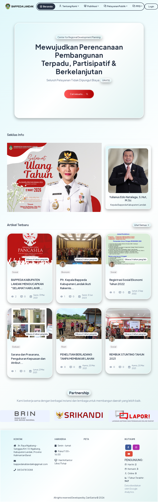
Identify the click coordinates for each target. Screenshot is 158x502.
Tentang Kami (68, 6)
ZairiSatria (91, 497)
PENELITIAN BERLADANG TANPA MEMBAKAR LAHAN (77, 356)
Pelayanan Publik (115, 6)
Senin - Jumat (63, 445)
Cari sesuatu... (79, 94)
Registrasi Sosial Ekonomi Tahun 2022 (125, 282)
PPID (136, 6)
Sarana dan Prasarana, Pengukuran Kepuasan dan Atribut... (28, 358)
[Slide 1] (54, 207)
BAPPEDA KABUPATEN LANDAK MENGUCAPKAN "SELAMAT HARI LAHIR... (27, 284)
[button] (128, 447)
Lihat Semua (141, 225)
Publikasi (90, 6)
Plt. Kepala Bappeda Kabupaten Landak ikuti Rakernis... (75, 284)
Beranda (46, 6)
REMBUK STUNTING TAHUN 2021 (126, 356)
